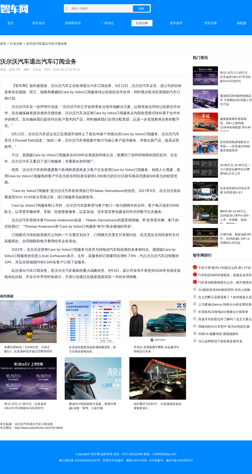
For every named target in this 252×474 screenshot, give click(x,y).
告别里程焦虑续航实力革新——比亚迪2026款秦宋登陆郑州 (235, 146)
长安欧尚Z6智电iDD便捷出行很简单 (223, 312)
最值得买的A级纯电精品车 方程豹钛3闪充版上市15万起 (236, 100)
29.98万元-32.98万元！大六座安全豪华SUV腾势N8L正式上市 (235, 169)
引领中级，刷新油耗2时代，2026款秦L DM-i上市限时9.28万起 (235, 238)
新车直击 (38, 23)
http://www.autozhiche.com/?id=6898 (39, 427)
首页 (10, 23)
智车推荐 (176, 23)
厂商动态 (107, 23)
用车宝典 (210, 23)
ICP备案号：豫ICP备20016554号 (171, 460)
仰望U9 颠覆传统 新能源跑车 (218, 334)
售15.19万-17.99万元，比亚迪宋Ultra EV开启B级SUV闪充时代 (235, 77)
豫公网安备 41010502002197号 (79, 460)
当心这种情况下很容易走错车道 (220, 341)
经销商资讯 (73, 23)
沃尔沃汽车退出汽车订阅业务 (34, 424)
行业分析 (142, 23)
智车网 (20, 86)
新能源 (241, 23)
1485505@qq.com (164, 454)
